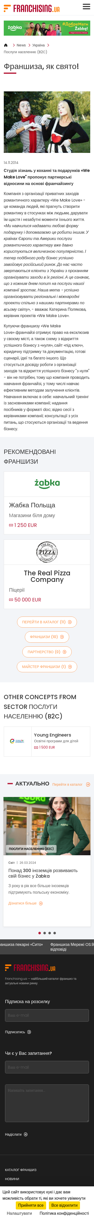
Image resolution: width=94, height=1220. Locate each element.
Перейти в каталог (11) (47, 622)
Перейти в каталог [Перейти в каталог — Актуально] (71, 784)
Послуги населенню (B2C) (25, 51)
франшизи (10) (47, 636)
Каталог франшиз (20, 1170)
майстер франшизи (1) (47, 666)
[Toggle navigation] (86, 6)
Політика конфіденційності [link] (64, 1213)
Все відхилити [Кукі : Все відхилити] (64, 1205)
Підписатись (18, 1031)
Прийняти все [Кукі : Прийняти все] (31, 1205)
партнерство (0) (47, 651)
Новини (12, 1179)
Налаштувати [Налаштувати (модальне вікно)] (19, 1213)
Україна (38, 45)
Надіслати (16, 1134)
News (21, 45)
